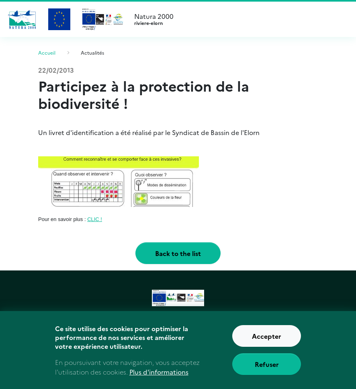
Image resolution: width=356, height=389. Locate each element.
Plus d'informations (158, 375)
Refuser (267, 367)
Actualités (92, 52)
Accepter (266, 339)
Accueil (46, 52)
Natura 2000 (238, 19)
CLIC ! (94, 219)
